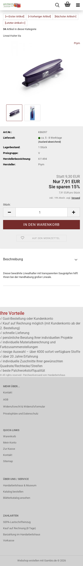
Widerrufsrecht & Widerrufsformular (24, 406)
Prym (77, 43)
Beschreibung (13, 259)
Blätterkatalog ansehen (16, 497)
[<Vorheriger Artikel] (39, 16)
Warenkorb (9, 436)
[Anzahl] (41, 212)
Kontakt (7, 392)
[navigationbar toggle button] (78, 5)
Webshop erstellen (28, 560)
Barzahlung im (11, 534)
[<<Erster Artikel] (14, 16)
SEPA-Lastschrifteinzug (17, 522)
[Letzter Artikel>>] (15, 22)
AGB (5, 399)
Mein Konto (9, 442)
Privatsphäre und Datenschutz (20, 413)
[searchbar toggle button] (57, 5)
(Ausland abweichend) (49, 142)
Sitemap (8, 461)
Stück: (7, 204)
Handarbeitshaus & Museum (19, 485)
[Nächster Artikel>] (65, 16)
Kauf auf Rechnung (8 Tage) (19, 528)
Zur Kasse (9, 448)
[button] (9, 212)
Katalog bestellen (13, 491)
